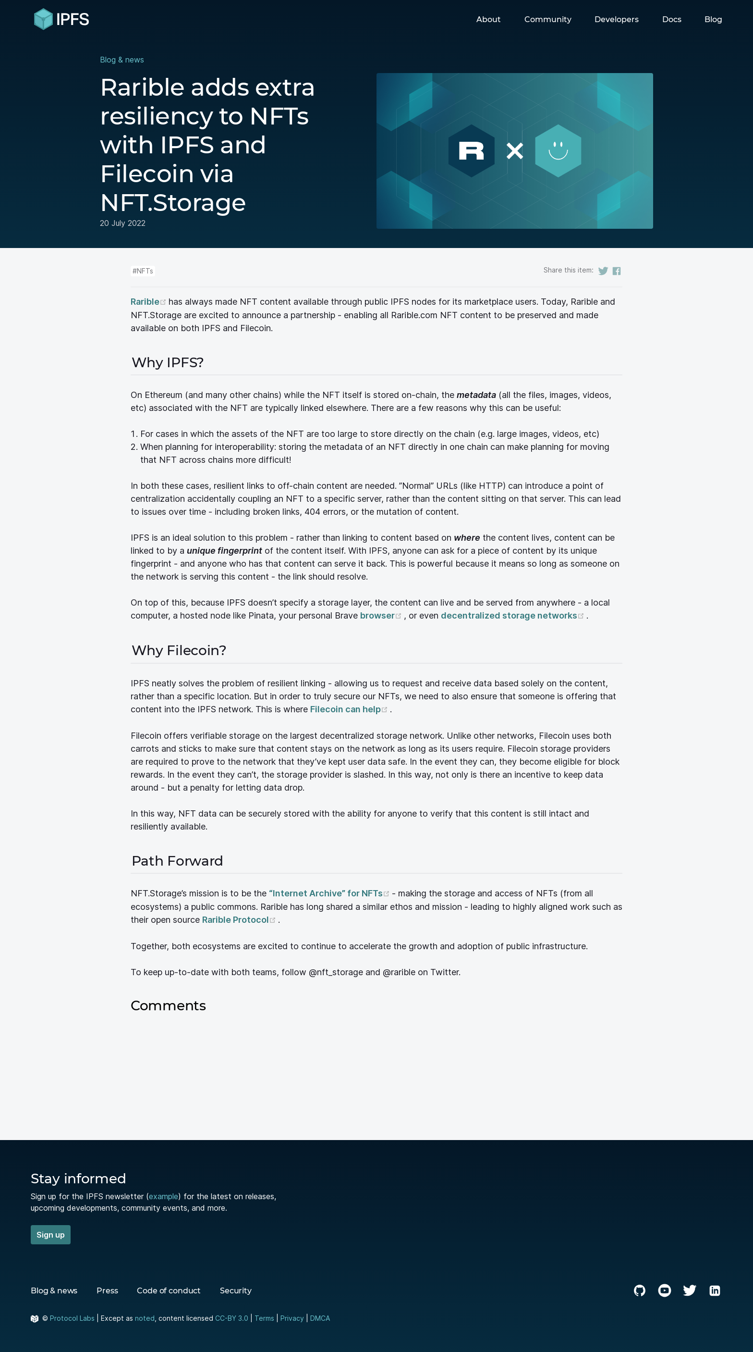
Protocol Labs (72, 1316)
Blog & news (122, 59)
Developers (617, 19)
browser (382, 615)
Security (236, 1288)
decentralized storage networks (513, 615)
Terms (264, 1316)
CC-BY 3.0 (231, 1316)
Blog (713, 19)
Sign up (50, 1233)
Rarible (150, 302)
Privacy (292, 1316)
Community (547, 19)
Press (107, 1288)
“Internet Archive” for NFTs (330, 892)
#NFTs (143, 271)
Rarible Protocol (240, 918)
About (488, 19)
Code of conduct (169, 1288)
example (163, 1194)
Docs (671, 19)
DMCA (320, 1316)
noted (145, 1316)
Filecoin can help (350, 708)
